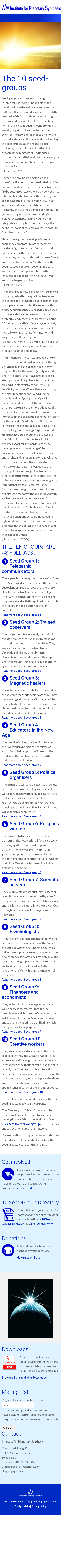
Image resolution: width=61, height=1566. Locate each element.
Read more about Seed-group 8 (21, 979)
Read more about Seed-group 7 (21, 919)
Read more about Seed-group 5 (21, 816)
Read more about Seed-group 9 (21, 1031)
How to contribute (28, 1257)
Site (16, 1501)
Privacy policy (38, 1506)
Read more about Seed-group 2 (21, 670)
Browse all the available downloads (24, 1377)
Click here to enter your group (21, 1124)
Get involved (24, 1188)
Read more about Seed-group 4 (21, 765)
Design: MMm (22, 1506)
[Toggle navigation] (4, 18)
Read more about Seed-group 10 (22, 1092)
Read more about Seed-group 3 (21, 717)
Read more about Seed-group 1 (21, 614)
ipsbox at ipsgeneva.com (43, 1501)
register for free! (42, 1224)
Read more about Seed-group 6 (21, 872)
